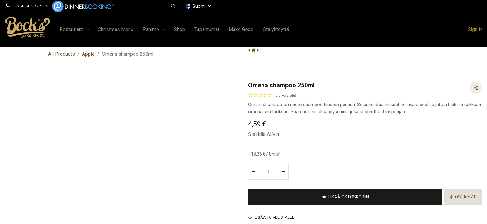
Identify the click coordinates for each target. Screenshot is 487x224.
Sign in (475, 29)
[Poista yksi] (253, 171)
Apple (88, 54)
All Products (61, 54)
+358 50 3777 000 (32, 5)
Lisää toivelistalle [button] (271, 217)
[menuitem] (115, 29)
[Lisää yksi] (283, 171)
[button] (173, 6)
